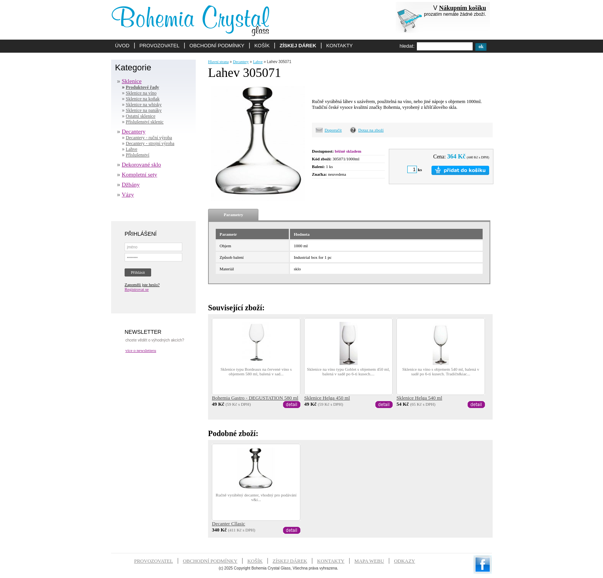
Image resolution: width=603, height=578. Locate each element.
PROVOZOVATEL (159, 45)
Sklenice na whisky (144, 104)
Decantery (134, 131)
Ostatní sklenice (140, 116)
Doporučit (333, 130)
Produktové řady (142, 87)
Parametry (233, 214)
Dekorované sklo (141, 165)
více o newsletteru (140, 350)
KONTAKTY (339, 45)
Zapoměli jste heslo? (142, 284)
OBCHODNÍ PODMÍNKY (217, 45)
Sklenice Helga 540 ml (419, 398)
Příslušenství (137, 155)
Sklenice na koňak (143, 99)
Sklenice (132, 81)
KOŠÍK (262, 45)
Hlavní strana (218, 62)
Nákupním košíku (462, 8)
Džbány (131, 185)
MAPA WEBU (369, 561)
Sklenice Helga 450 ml (327, 398)
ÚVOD (122, 45)
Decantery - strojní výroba (150, 143)
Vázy (128, 195)
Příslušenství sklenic (144, 122)
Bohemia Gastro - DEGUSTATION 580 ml (255, 398)
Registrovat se (137, 289)
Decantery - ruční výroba (149, 137)
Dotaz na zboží (371, 130)
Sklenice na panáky (144, 110)
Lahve (131, 149)
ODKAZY (404, 561)
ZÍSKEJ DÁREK (298, 45)
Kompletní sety (139, 175)
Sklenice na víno (141, 93)
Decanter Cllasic (228, 523)
